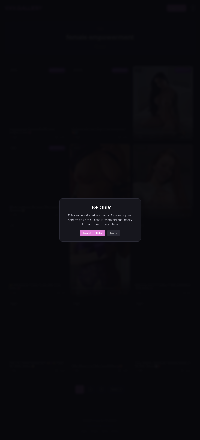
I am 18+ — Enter (92, 233)
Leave (113, 233)
